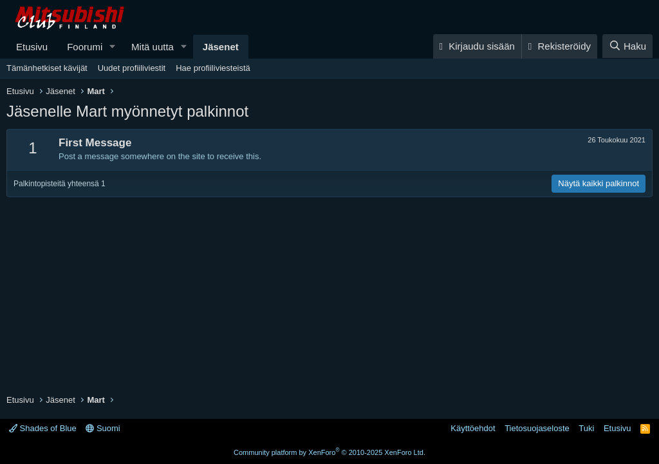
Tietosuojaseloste (537, 428)
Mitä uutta (152, 46)
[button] (113, 47)
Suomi (103, 428)
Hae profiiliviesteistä (213, 68)
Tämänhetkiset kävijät (47, 68)
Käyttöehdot (472, 428)
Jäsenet (221, 46)
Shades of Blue (43, 428)
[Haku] (627, 46)
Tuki (586, 428)
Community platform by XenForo (329, 452)
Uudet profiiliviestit (132, 68)
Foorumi (84, 46)
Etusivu (32, 46)
